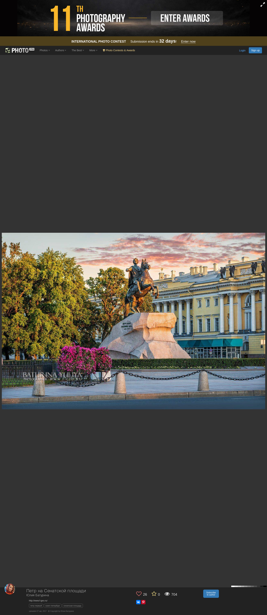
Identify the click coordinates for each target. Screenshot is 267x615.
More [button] (93, 50)
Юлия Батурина (37, 595)
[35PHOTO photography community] (19, 50)
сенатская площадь (72, 606)
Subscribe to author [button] (211, 593)
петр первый (36, 606)
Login (242, 50)
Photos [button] (45, 50)
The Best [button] (77, 50)
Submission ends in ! (133, 41)
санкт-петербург (52, 606)
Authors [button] (60, 50)
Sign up (255, 50)
